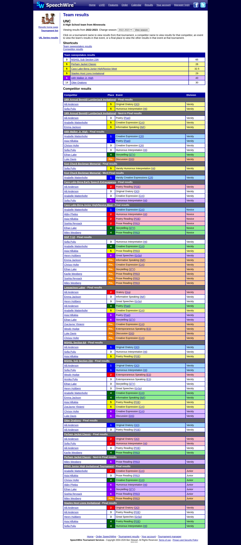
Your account (163, 5)
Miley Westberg (72, 232)
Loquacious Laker (74, 287)
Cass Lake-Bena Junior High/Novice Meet (94, 68)
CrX (141, 122)
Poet (127, 118)
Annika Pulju (71, 379)
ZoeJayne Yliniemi (74, 324)
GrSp (138, 255)
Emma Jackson (72, 127)
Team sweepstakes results (77, 46)
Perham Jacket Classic (83, 64)
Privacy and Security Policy (185, 540)
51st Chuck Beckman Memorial (82, 163)
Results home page (48, 27)
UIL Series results (48, 37)
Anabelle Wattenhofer (76, 122)
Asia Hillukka (71, 140)
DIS (131, 159)
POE (137, 186)
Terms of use (165, 540)
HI (145, 108)
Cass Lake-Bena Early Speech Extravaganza (90, 182)
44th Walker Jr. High (82, 78)
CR (141, 136)
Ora (128, 292)
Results (149, 5)
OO (137, 104)
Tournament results (128, 536)
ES (148, 328)
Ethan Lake (70, 154)
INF (143, 127)
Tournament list (49, 30)
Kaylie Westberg (73, 273)
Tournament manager (169, 536)
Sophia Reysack (73, 223)
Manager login (182, 5)
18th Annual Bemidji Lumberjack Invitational (90, 99)
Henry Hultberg (72, 255)
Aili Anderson (71, 104)
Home (92, 5)
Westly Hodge (71, 328)
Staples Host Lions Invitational (87, 73)
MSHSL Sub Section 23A (85, 59)
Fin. (111, 159)
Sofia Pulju (70, 108)
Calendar (136, 5)
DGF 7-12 (69, 237)
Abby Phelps (71, 214)
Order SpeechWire (106, 536)
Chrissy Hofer (71, 145)
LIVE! (102, 5)
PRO (136, 223)
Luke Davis (70, 159)
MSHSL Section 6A (75, 342)
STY (131, 154)
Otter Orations (79, 82)
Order (125, 5)
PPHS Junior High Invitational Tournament (89, 466)
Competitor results (73, 49)
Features (113, 5)
